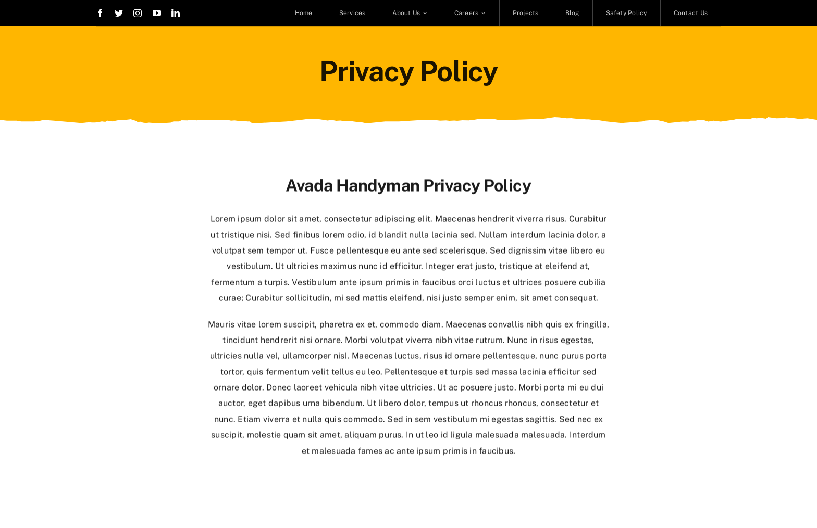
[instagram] (137, 13)
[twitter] (119, 13)
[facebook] (100, 13)
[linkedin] (175, 13)
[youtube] (157, 13)
